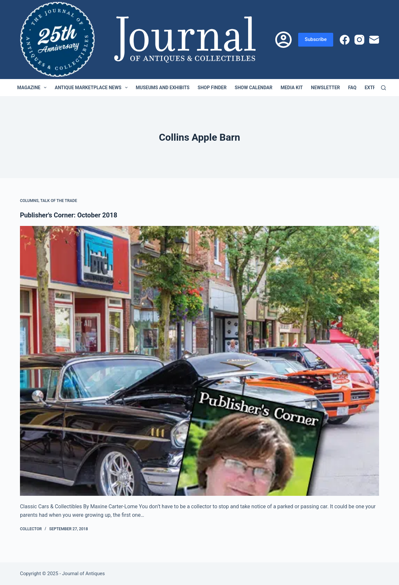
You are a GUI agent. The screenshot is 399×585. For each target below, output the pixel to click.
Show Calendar (253, 87)
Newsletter (325, 87)
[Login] (283, 39)
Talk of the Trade (58, 200)
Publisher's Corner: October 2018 (68, 215)
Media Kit (292, 87)
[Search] (383, 87)
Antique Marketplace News (92, 87)
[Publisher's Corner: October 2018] (199, 361)
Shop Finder (212, 87)
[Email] (374, 40)
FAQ (352, 87)
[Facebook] (345, 40)
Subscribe (316, 39)
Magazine (33, 87)
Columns (29, 200)
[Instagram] (359, 40)
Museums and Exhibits (163, 87)
